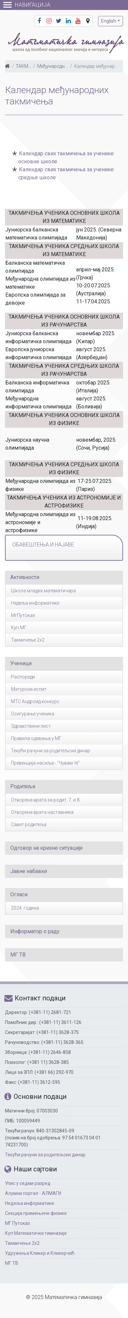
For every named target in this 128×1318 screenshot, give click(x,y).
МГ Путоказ (17, 1223)
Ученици (21, 663)
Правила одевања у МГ (36, 738)
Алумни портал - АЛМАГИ (33, 1193)
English (108, 21)
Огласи (19, 894)
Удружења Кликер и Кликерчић (39, 1253)
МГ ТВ (18, 955)
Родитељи (22, 786)
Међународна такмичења (65, 66)
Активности (24, 577)
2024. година (25, 908)
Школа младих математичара (43, 590)
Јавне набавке (28, 871)
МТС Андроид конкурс (35, 701)
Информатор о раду (35, 931)
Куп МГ (19, 627)
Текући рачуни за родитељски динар (50, 750)
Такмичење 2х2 (22, 1243)
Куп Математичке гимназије (36, 1233)
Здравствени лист (31, 726)
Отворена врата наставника (42, 812)
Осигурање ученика (32, 713)
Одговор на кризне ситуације (46, 848)
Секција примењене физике (36, 1213)
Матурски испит (29, 689)
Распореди (23, 676)
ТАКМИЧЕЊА (30, 66)
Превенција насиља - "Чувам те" (45, 763)
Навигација (27, 5)
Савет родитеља (29, 824)
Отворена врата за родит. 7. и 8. (45, 800)
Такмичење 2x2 (28, 640)
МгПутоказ (23, 615)
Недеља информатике (35, 603)
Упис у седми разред (28, 1183)
